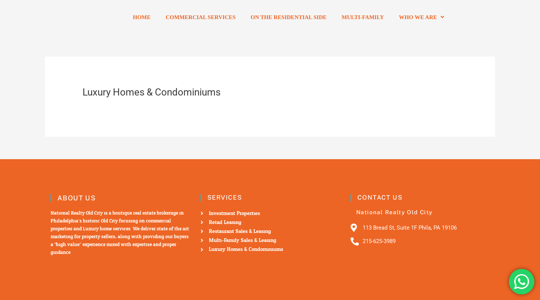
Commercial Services (201, 17)
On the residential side (288, 17)
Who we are (421, 17)
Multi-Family (363, 17)
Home (142, 17)
